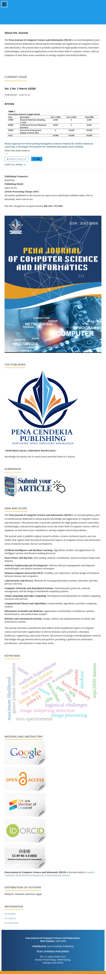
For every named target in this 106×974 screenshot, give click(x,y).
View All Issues (14, 164)
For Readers (10, 913)
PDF (37, 159)
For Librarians (11, 922)
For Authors (10, 918)
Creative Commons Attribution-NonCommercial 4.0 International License (50, 874)
